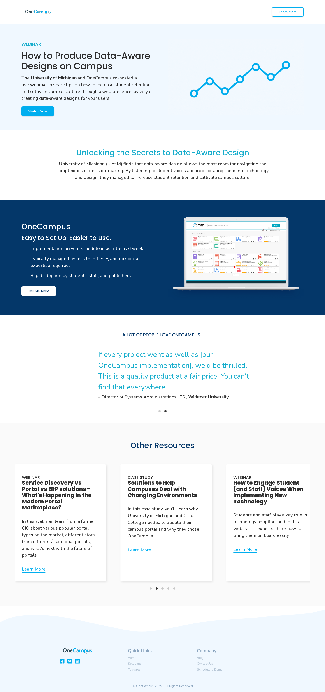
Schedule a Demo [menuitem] (210, 669)
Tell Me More (38, 291)
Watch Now (37, 111)
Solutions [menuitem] (135, 664)
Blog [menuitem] (200, 658)
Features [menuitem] (134, 669)
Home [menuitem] (132, 658)
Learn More (288, 11)
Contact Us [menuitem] (205, 664)
